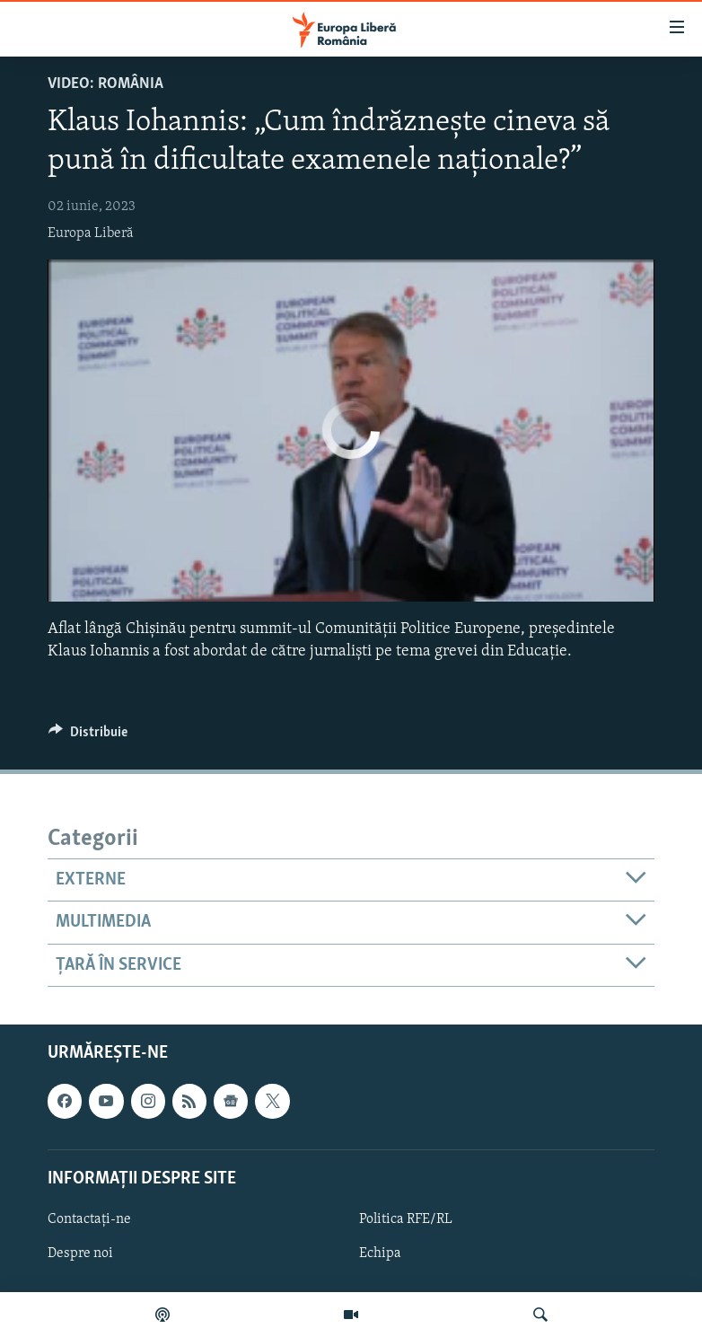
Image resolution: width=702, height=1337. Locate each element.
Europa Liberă (91, 233)
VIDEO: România (105, 83)
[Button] (87, 736)
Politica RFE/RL (405, 1219)
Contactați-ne (89, 1219)
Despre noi (80, 1253)
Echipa (380, 1253)
